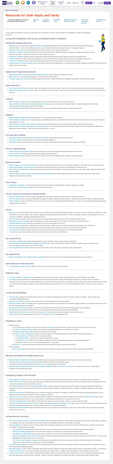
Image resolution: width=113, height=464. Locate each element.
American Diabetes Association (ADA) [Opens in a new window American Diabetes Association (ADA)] (20, 117)
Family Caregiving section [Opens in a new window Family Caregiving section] (19, 401)
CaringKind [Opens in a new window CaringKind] (12, 59)
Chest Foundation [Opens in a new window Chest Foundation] (14, 199)
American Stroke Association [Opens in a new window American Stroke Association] (40, 74)
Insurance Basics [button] (61, 2)
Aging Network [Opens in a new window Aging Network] (16, 425)
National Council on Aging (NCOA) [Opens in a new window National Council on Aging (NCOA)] (25, 334)
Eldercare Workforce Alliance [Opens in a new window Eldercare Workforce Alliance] (20, 407)
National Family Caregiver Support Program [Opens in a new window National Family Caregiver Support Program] (25, 403)
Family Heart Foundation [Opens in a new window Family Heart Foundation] (16, 88)
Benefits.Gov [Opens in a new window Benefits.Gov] (16, 344)
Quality (69, 3)
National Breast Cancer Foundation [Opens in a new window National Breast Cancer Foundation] (19, 221)
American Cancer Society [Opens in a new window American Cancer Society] (16, 225)
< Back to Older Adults (11, 10)
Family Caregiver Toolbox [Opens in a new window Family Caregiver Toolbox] (40, 386)
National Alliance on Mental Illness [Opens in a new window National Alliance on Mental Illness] (19, 169)
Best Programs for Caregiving (18, 379)
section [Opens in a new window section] (43, 364)
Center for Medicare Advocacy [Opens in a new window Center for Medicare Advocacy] (24, 329)
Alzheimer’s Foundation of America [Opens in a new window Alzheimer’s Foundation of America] (19, 52)
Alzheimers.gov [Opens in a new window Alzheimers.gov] (13, 46)
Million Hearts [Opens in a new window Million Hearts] (13, 77)
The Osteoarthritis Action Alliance (19, 108)
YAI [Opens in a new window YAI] (10, 310)
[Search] (94, 3)
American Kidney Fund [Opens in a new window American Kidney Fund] (15, 153)
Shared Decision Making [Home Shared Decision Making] (42, 2)
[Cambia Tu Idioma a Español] (101, 3)
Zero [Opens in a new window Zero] (10, 232)
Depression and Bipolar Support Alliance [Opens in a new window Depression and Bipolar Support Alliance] (21, 167)
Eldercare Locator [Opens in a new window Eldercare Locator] (24, 340)
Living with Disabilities (45, 20)
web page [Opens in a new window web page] (50, 327)
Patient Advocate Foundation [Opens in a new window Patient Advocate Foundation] (17, 444)
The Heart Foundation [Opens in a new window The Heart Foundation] (15, 140)
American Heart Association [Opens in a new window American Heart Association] (20, 74)
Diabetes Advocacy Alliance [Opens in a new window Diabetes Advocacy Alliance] (17, 120)
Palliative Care (36, 20)
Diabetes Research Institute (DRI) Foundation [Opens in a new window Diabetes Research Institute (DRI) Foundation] (22, 124)
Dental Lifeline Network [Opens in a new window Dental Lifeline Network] (20, 349)
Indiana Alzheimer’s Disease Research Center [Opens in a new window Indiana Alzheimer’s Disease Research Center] (23, 63)
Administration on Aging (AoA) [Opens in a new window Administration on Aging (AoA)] (24, 429)
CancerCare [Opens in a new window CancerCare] (12, 227)
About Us (82, 2)
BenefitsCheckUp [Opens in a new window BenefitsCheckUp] (24, 338)
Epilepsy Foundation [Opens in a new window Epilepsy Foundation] (15, 303)
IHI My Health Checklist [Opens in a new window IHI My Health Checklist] (16, 453)
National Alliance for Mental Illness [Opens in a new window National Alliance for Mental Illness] (19, 360)
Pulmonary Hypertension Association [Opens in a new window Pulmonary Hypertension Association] (20, 79)
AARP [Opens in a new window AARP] (43, 397)
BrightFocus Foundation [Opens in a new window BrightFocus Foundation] (16, 56)
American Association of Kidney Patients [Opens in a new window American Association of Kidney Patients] (21, 151)
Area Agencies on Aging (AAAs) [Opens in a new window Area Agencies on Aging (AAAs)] (22, 434)
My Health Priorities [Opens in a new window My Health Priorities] (15, 449)
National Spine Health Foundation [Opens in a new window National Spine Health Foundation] (22, 266)
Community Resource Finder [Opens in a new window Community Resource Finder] (17, 397)
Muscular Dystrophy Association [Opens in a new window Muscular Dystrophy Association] (19, 308)
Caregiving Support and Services (85, 21)
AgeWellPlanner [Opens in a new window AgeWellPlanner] (23, 336)
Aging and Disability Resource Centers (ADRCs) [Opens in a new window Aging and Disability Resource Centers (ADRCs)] (27, 436)
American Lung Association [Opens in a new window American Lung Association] (17, 196)
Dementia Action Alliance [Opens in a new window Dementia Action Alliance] (16, 61)
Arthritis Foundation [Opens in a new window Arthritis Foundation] (15, 102)
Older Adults (53, 2)
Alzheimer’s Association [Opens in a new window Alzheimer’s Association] (16, 50)
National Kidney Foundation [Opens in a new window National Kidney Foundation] (17, 156)
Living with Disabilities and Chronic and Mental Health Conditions (17, 20)
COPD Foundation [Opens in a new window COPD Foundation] (14, 201)
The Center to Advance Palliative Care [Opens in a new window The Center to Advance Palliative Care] (20, 277)
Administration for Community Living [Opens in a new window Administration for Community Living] (20, 312)
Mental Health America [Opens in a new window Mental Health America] (16, 382)
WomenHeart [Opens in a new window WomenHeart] (13, 142)
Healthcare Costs (57, 20)
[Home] (7, 3)
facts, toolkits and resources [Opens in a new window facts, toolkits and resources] (65, 366)
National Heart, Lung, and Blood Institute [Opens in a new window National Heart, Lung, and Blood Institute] (21, 90)
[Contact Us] (88, 3)
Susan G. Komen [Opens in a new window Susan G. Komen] (14, 219)
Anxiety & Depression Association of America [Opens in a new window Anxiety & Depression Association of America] (23, 165)
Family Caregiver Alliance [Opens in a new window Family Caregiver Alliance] (16, 392)
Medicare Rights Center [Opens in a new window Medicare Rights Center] (22, 331)
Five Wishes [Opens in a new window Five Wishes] (13, 279)
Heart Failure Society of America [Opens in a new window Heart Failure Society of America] (19, 187)
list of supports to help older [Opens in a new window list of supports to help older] (45, 312)
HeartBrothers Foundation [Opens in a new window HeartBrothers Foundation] (17, 185)
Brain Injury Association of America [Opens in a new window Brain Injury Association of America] (19, 301)
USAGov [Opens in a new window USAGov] (11, 314)
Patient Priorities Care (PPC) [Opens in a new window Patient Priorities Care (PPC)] (17, 451)
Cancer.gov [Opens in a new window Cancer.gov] (12, 212)
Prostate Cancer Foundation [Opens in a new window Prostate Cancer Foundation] (17, 230)
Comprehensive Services (101, 20)
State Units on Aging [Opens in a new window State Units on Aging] (19, 431)
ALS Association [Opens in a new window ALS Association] (14, 297)
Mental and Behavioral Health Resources (70, 20)
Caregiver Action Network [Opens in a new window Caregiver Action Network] (19, 386)
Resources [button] (76, 3)
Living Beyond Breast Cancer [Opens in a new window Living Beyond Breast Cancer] (17, 223)
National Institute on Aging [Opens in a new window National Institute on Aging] (38, 46)
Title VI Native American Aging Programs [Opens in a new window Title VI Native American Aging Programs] (25, 440)
